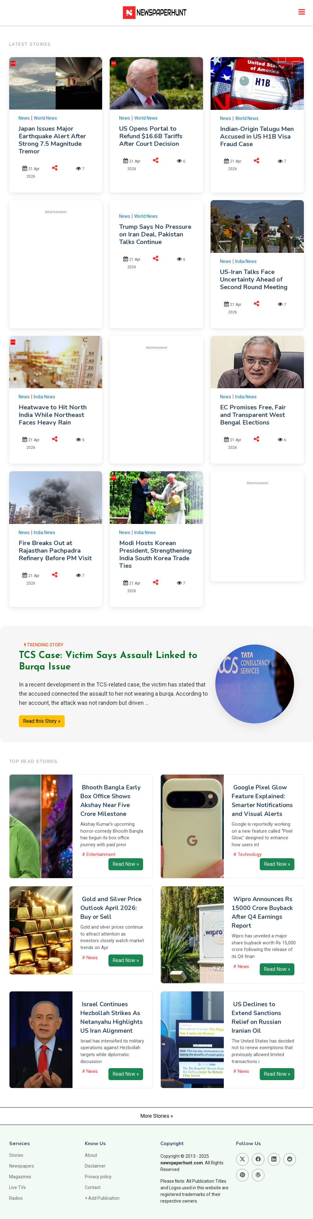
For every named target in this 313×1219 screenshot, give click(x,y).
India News (246, 261)
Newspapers (21, 1166)
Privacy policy (98, 1176)
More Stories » (156, 1116)
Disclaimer (95, 1166)
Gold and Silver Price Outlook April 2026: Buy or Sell (111, 908)
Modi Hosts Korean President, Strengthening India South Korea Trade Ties (155, 554)
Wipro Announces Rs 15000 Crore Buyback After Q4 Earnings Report (262, 912)
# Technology (247, 854)
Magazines (20, 1176)
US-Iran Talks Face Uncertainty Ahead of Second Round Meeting (253, 279)
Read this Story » (42, 721)
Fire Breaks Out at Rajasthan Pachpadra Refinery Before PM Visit (55, 550)
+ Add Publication (102, 1198)
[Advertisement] (72, 264)
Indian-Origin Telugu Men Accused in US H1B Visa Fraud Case (257, 136)
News (24, 118)
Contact (93, 1187)
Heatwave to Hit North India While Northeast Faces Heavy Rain (53, 415)
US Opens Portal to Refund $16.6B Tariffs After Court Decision (151, 136)
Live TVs (17, 1187)
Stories (16, 1155)
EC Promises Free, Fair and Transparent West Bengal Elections (253, 415)
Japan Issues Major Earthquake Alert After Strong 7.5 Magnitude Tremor (52, 140)
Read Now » (126, 864)
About (91, 1155)
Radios (16, 1198)
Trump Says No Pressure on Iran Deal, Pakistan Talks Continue (155, 234)
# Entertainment (98, 854)
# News (90, 957)
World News (45, 118)
